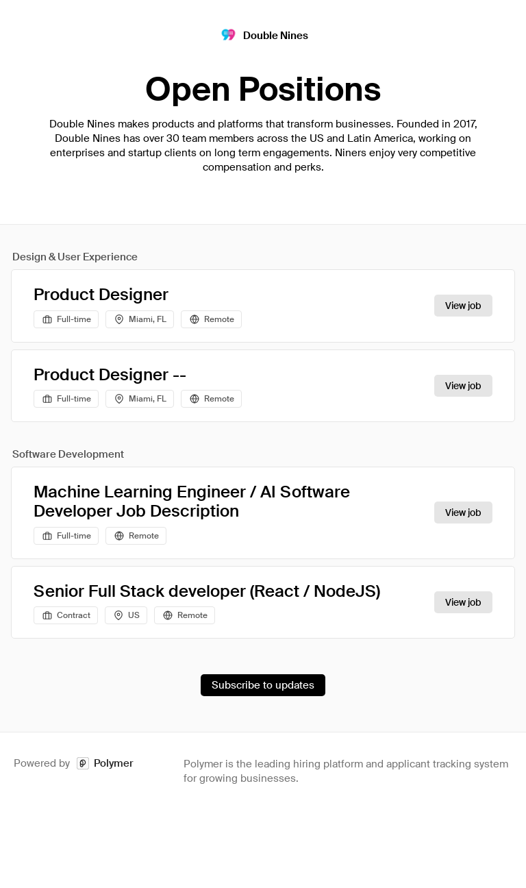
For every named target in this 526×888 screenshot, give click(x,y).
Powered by (74, 764)
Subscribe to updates (263, 685)
